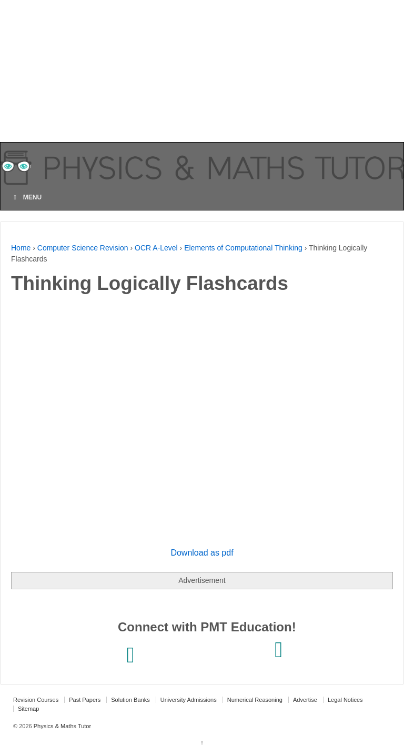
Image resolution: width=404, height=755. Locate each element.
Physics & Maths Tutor (61, 726)
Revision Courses (35, 700)
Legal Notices (345, 700)
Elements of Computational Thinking (243, 248)
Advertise (305, 700)
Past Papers (84, 700)
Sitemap (28, 709)
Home (21, 248)
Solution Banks (130, 700)
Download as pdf (201, 552)
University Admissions (188, 700)
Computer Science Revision (82, 248)
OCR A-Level (156, 248)
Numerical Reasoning (254, 700)
